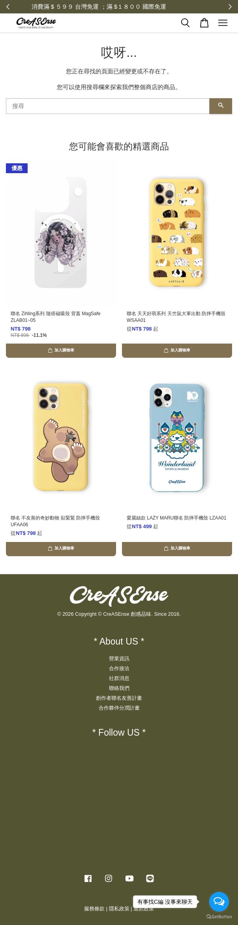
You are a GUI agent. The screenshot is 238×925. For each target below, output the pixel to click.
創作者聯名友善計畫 (119, 698)
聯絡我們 (119, 688)
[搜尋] (108, 106)
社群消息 (119, 678)
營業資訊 (119, 659)
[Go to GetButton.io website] (219, 916)
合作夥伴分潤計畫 (119, 708)
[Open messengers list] (219, 902)
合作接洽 (119, 668)
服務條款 (94, 909)
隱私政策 (119, 909)
